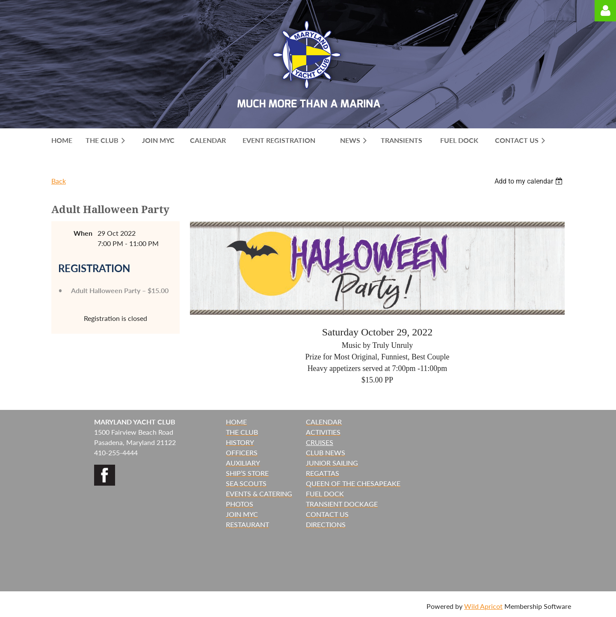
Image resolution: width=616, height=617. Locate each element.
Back (58, 181)
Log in (605, 10)
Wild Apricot (483, 606)
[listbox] (530, 181)
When (83, 233)
